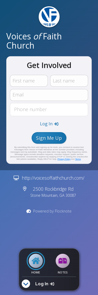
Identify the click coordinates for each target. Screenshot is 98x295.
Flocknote (63, 211)
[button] (49, 123)
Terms (78, 159)
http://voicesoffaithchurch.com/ (53, 178)
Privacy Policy (64, 159)
